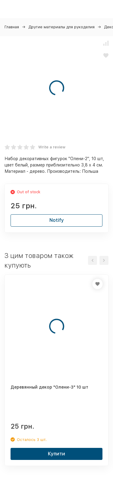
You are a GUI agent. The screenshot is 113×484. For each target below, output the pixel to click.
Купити (56, 454)
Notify (56, 220)
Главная (12, 27)
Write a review (51, 147)
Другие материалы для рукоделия (61, 27)
